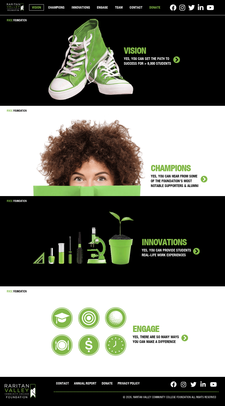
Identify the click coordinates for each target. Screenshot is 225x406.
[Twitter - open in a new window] (191, 7)
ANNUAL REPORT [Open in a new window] (85, 383)
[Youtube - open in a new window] (210, 7)
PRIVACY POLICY (129, 383)
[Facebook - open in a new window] (173, 7)
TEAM (119, 7)
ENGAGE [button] (102, 7)
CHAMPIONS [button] (56, 7)
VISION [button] (36, 7)
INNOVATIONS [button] (81, 7)
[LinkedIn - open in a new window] (201, 7)
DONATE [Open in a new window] (154, 7)
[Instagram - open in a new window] (182, 7)
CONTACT (136, 7)
